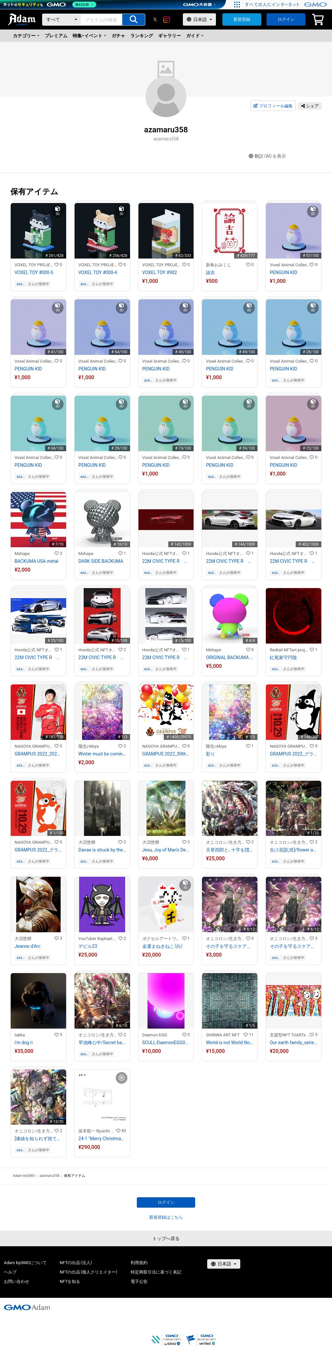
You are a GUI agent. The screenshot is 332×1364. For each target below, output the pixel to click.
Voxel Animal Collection (290, 264)
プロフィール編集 (273, 106)
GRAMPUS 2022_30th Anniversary (166, 753)
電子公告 (139, 1281)
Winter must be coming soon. (102, 753)
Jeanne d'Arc (28, 946)
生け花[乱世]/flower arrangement (293, 849)
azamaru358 (21, 284)
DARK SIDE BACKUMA (100, 561)
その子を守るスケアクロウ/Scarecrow (230, 946)
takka (20, 1034)
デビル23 (87, 946)
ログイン (286, 19)
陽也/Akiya (88, 746)
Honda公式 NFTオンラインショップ (162, 553)
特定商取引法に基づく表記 (156, 1272)
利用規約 (139, 1262)
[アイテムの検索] (133, 20)
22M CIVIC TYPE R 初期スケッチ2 (102, 657)
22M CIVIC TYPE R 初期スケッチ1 (166, 657)
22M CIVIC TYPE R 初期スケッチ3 (38, 657)
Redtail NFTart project (290, 649)
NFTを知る (70, 1281)
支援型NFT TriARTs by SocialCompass (290, 1034)
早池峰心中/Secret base (102, 1042)
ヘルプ (10, 1272)
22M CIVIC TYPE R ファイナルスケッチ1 (293, 561)
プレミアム (56, 35)
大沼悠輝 (86, 842)
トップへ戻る (166, 1238)
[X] (155, 19)
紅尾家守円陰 (283, 657)
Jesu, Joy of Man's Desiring (166, 849)
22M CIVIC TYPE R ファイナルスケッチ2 (230, 561)
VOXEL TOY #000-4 (97, 272)
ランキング (141, 35)
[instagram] (166, 19)
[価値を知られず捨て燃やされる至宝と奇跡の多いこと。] (38, 1138)
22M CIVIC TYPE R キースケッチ (166, 561)
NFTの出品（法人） (76, 1262)
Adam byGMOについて (25, 1262)
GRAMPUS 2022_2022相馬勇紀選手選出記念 (38, 753)
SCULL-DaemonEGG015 (166, 1042)
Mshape (22, 553)
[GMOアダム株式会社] (27, 1307)
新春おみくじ (218, 264)
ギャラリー (169, 35)
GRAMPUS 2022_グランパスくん (293, 753)
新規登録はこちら (166, 1217)
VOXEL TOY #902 (159, 272)
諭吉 (210, 272)
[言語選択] (199, 19)
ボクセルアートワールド (162, 938)
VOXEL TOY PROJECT (34, 264)
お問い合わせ (16, 1281)
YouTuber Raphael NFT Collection (98, 938)
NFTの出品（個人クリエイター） (89, 1272)
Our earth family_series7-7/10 (293, 1042)
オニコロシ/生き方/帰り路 (226, 842)
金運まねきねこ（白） (162, 946)
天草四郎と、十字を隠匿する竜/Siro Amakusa (230, 849)
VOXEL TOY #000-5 (34, 272)
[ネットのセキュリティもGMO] (50, 4)
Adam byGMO (24, 1176)
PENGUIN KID (283, 272)
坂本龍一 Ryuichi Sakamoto (97, 1131)
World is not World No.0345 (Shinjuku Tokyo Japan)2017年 (230, 1042)
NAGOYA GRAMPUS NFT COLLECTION (34, 746)
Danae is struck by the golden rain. (102, 849)
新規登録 (241, 19)
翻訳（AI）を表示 (267, 156)
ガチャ (118, 35)
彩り (210, 753)
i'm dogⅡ (24, 1042)
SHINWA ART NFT (223, 1034)
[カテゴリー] (61, 20)
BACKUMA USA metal (36, 561)
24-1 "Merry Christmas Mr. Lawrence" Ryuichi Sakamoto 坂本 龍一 (102, 1138)
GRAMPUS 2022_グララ (38, 849)
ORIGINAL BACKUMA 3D (230, 657)
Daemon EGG (154, 1034)
